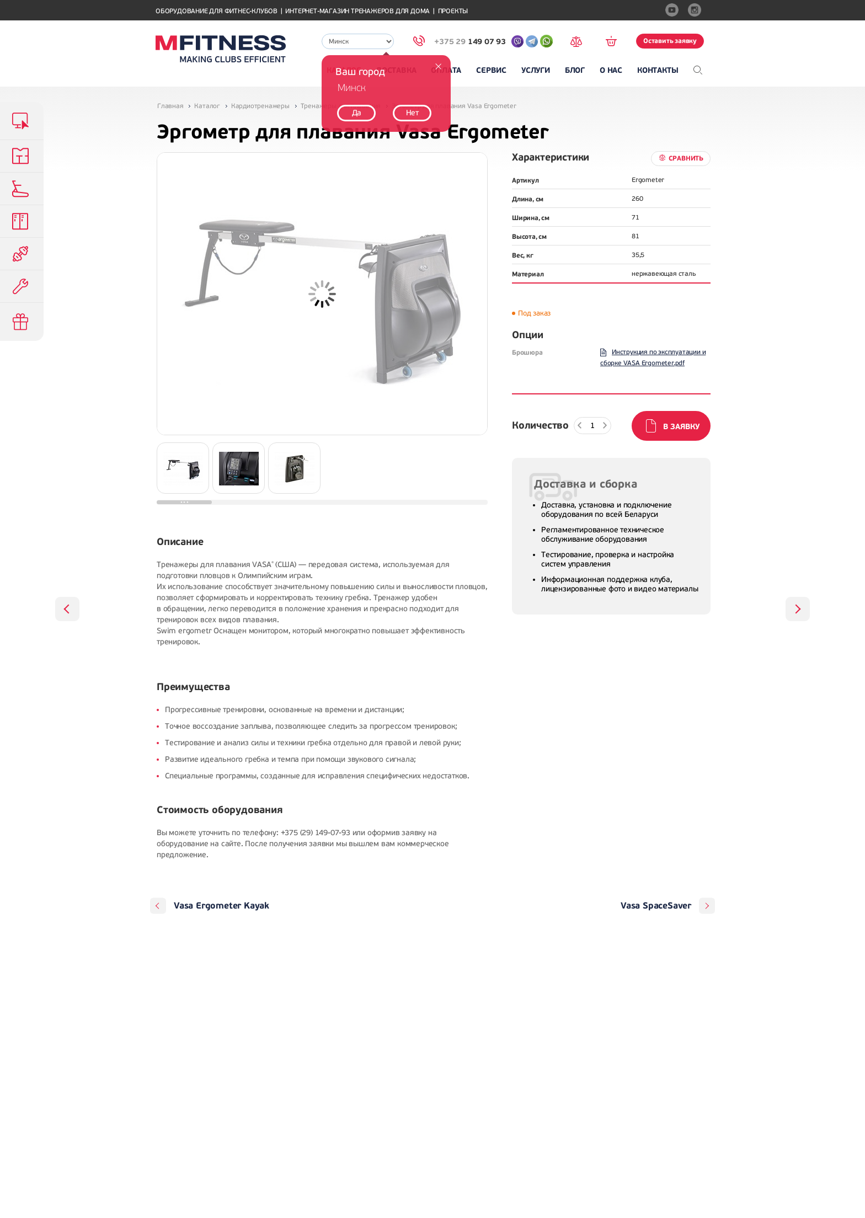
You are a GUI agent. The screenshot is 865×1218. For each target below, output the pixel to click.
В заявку (681, 426)
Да (357, 112)
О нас (611, 70)
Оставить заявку (670, 40)
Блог (575, 70)
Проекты (453, 11)
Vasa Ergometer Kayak (221, 905)
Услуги (535, 70)
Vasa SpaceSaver (656, 905)
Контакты (657, 70)
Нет (412, 112)
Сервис (491, 70)
